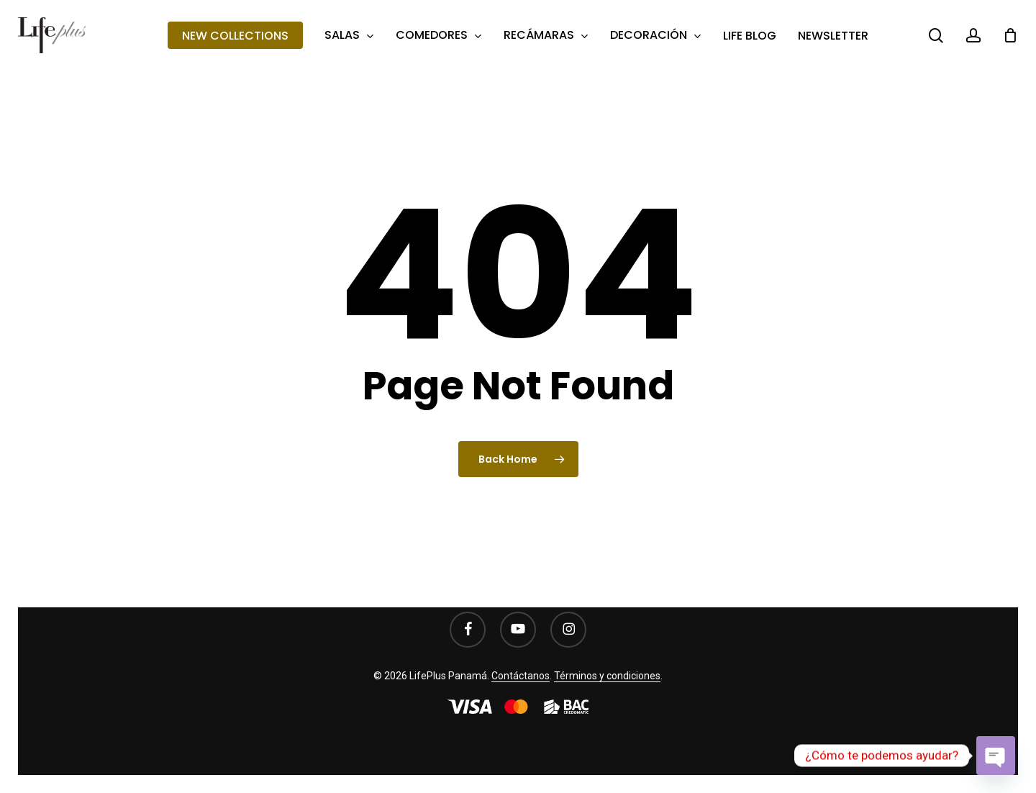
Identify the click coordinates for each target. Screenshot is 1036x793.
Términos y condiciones (607, 675)
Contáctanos (520, 675)
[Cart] (1010, 35)
